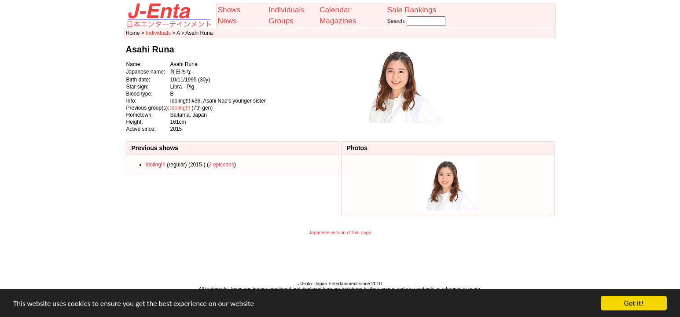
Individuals (286, 9)
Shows (229, 9)
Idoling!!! (180, 108)
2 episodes (221, 165)
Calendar (335, 9)
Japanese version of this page (340, 232)
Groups (281, 20)
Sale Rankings (411, 9)
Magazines (338, 20)
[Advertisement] (511, 85)
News (227, 20)
